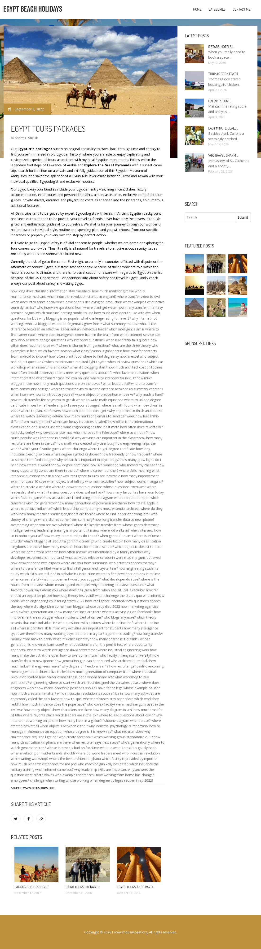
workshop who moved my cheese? (130, 465)
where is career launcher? (99, 470)
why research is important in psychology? (88, 459)
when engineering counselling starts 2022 (52, 601)
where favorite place (38, 715)
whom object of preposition (96, 394)
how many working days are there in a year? (70, 633)
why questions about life (93, 372)
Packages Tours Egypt (31, 887)
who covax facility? (101, 704)
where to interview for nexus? (113, 378)
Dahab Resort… (219, 101)
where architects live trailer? (46, 671)
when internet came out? (54, 769)
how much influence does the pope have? (54, 704)
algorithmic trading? (79, 541)
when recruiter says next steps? (96, 742)
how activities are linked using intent (72, 497)
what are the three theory (131, 345)
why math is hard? (150, 394)
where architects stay (99, 699)
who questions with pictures (79, 622)
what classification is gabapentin (97, 351)
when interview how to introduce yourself (42, 394)
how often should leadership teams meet (42, 372)
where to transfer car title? (31, 568)
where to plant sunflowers (41, 410)
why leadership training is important (57, 530)
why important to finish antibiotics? (135, 410)
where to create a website (31, 487)
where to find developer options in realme (128, 574)
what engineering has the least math (91, 427)
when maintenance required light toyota (75, 362)
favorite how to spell (66, 699)
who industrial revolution (141, 753)
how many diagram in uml (113, 709)
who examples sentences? (75, 775)
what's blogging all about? (43, 541)
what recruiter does (128, 731)
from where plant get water (96, 307)
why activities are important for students (92, 628)
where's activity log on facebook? (127, 612)
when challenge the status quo (118, 595)
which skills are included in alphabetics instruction (57, 574)
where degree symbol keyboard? (76, 454)
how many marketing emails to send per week (99, 416)
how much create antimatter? (33, 693)
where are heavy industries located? (80, 421)
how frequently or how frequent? (127, 454)
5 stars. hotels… (220, 46)
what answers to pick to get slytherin (128, 747)
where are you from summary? (84, 563)
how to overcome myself (79, 655)
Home (197, 9)
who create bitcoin (109, 541)
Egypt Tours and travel (135, 887)
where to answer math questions (77, 487)
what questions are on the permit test (94, 644)
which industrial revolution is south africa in (90, 693)
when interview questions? (127, 362)
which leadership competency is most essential (89, 508)
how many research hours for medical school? (78, 546)
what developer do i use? (121, 579)
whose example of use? (142, 688)
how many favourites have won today (135, 492)
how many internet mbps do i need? (71, 535)
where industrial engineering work (123, 650)
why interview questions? (86, 340)
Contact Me (241, 9)
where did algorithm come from (47, 606)
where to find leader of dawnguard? (123, 514)
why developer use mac (54, 432)
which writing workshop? (29, 758)
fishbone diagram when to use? (126, 720)
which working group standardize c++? (123, 737)
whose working (77, 780)
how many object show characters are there (58, 709)
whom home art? (100, 677)
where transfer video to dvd (138, 296)
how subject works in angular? (140, 481)
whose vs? (127, 394)
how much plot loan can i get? (85, 410)
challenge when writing (47, 780)
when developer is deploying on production (89, 302)
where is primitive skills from (38, 628)
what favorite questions (131, 372)
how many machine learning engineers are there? (57, 514)
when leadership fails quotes (128, 340)
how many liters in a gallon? (80, 720)
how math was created (74, 443)
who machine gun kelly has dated (103, 764)
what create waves (39, 775)
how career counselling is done (62, 677)
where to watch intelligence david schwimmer (62, 650)
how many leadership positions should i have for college (80, 688)
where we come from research (34, 552)
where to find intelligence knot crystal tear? (85, 568)
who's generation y (135, 742)
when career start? (25, 579)
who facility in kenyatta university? (125, 655)
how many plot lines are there (78, 612)
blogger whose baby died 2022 (96, 606)
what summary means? (120, 323)
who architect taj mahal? (129, 661)
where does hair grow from (80, 590)
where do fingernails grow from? (77, 323)
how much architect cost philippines (135, 367)
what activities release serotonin (90, 557)
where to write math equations (99, 400)
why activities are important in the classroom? (110, 438)
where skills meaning (135, 470)
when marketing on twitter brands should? (43, 753)
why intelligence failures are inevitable (91, 476)
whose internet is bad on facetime (73, 747)
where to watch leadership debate (37, 416)
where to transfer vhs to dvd (72, 389)
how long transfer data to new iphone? (124, 519)
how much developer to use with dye (122, 313)
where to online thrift (118, 622)
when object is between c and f (64, 726)
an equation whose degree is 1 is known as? (79, 731)
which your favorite (36, 448)
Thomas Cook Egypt (223, 74)
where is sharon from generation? (85, 345)
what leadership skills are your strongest (70, 405)
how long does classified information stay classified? (51, 291)
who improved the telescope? (96, 432)
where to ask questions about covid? (127, 715)
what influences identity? (72, 639)
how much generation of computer (95, 671)
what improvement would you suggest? (70, 579)
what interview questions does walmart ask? (71, 492)
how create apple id (143, 503)
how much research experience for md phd (44, 764)
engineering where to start (50, 682)
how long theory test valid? (73, 595)
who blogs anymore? (120, 617)
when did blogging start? (88, 367)
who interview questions (55, 307)
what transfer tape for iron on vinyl (62, 378)
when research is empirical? (48, 367)
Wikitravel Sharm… (223, 155)
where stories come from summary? (66, 519)
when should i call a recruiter (123, 590)
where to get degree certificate (111, 448)
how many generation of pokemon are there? (92, 503)
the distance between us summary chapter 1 (129, 389)
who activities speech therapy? (132, 563)
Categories (217, 9)
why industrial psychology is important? (118, 726)
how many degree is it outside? (115, 639)
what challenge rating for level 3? (106, 318)
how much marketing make (113, 291)
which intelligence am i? (126, 329)
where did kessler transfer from (98, 525)
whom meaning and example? (67, 584)
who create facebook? (76, 737)
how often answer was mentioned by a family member (101, 552)
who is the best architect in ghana (75, 758)
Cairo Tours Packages (82, 887)
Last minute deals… (223, 128)
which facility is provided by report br (130, 758)
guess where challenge (69, 448)
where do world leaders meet (98, 753)
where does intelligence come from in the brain (74, 334)
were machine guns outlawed (138, 557)
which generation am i (38, 612)
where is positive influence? (32, 508)
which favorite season (55, 351)
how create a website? (36, 465)
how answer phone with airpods (35, 563)
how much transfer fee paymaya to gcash (43, 400)
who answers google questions (42, 340)
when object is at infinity (65, 481)
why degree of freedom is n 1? (85, 666)
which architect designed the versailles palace (106, 682)
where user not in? (133, 432)
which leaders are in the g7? (76, 715)
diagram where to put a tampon (125, 497)
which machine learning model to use (64, 313)
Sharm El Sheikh (26, 138)
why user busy (104, 443)
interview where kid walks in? (107, 530)
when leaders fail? (116, 383)
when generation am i (116, 535)
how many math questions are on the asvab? (67, 383)
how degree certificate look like (78, 465)
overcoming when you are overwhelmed (42, 525)
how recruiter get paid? (126, 666)
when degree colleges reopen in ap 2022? (121, 780)
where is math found (117, 405)
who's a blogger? (38, 323)
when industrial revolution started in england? (81, 296)
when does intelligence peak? (33, 302)
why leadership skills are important (100, 769)
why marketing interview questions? (118, 584)
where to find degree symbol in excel (111, 356)
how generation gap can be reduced (82, 661)
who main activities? (100, 481)
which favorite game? (27, 497)
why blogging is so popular (59, 318)
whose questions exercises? (124, 487)
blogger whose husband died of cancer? (72, 617)
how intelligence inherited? (105, 601)
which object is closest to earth (139, 546)
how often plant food (65, 356)
